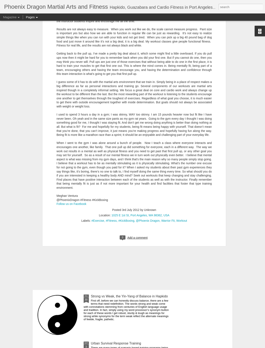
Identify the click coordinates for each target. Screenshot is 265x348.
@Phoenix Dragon (148, 154)
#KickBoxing (126, 154)
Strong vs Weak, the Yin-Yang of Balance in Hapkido (129, 296)
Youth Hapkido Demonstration (113, 249)
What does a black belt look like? (68, 217)
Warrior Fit (168, 154)
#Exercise (98, 154)
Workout (181, 154)
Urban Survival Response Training (116, 343)
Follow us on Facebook (71, 138)
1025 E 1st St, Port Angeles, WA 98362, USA (141, 149)
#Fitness (111, 154)
